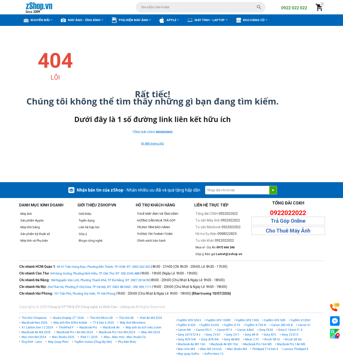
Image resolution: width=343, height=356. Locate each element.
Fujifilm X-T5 (232, 325)
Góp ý (83, 234)
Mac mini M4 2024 (34, 337)
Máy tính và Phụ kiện (34, 240)
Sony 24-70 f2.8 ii (189, 334)
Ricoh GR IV (272, 339)
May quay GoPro (188, 354)
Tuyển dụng (87, 220)
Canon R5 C (204, 330)
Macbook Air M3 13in (191, 344)
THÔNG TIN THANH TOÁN (154, 234)
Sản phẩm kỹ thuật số (35, 234)
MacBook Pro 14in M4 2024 (75, 332)
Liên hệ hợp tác (89, 227)
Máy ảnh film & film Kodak (70, 322)
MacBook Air (111, 327)
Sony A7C (270, 334)
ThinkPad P (66, 327)
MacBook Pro (88, 327)
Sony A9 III (251, 334)
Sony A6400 (232, 339)
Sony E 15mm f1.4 (290, 330)
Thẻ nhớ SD (126, 318)
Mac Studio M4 (237, 349)
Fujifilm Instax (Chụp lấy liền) (93, 342)
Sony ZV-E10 (290, 334)
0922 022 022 (294, 7)
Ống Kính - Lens (32, 342)
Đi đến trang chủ (152, 143)
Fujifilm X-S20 (186, 325)
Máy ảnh (26, 214)
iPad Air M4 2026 (151, 318)
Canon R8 (184, 330)
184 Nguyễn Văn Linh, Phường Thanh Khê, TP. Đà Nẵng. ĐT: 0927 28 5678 (99, 280)
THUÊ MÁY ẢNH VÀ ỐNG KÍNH (157, 214)
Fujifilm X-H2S (210, 325)
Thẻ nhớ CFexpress (34, 318)
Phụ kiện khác (127, 342)
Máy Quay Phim (58, 342)
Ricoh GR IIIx (293, 339)
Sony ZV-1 (232, 334)
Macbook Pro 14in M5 (291, 344)
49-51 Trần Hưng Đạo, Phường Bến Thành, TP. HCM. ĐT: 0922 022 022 (103, 266)
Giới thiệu (85, 214)
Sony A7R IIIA (210, 339)
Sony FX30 (266, 330)
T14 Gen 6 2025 (103, 322)
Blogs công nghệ (90, 240)
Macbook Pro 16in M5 (257, 344)
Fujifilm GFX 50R (274, 320)
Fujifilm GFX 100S (247, 320)
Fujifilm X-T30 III (255, 325)
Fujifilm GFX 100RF (218, 320)
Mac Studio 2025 (63, 337)
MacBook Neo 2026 (34, 322)
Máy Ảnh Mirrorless (133, 322)
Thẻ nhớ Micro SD (101, 318)
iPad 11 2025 (89, 337)
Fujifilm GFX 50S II (189, 320)
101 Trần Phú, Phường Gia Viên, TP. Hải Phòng (84, 293)
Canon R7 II (224, 330)
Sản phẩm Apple (31, 220)
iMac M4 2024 (150, 332)
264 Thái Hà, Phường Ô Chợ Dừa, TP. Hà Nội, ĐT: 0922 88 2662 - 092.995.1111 (99, 287)
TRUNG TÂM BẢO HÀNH (153, 227)
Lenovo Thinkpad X (296, 349)
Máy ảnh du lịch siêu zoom (143, 327)
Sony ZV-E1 (213, 334)
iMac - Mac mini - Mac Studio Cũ (125, 337)
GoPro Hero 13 (213, 354)
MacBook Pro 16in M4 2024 (117, 332)
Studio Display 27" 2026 (68, 318)
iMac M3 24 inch (211, 349)
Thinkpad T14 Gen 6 (265, 349)
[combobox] (201, 7)
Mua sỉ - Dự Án (215, 247)
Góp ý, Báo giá (218, 254)
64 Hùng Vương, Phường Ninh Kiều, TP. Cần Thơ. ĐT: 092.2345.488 (94, 273)
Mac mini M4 (186, 349)
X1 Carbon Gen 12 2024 (37, 327)
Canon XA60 (245, 330)
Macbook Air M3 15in (224, 344)
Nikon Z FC (252, 339)
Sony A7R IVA (187, 339)
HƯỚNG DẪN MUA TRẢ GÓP (156, 220)
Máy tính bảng (30, 227)
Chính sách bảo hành (151, 240)
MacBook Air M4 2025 (36, 332)
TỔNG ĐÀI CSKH (152, 132)
